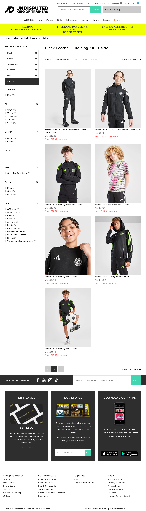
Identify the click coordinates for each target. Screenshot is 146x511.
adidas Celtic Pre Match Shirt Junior (112, 204)
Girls (22, 75)
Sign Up (136, 380)
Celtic (22, 58)
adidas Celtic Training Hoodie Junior (112, 276)
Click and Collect (46, 482)
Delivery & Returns (47, 479)
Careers (76, 479)
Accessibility (114, 486)
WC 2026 (29, 20)
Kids (59, 20)
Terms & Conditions (117, 479)
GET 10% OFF (117, 28)
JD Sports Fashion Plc (83, 482)
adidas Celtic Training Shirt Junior (61, 276)
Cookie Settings (115, 489)
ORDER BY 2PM (72, 29)
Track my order (101, 3)
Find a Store (78, 3)
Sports (96, 20)
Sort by (48, 59)
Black (22, 53)
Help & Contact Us (47, 486)
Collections (71, 20)
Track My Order (45, 489)
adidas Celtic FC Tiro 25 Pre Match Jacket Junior (118, 130)
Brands (106, 20)
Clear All (11, 81)
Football (85, 20)
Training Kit (22, 64)
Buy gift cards (26, 447)
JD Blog (7, 496)
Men (39, 20)
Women (49, 20)
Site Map (112, 493)
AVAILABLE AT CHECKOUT (27, 28)
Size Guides (8, 482)
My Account (63, 3)
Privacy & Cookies (116, 482)
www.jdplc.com (42, 509)
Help (89, 3)
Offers (117, 20)
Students (7, 479)
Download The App (12, 493)
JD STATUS (8, 489)
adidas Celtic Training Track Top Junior (63, 204)
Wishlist (116, 3)
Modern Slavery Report (119, 496)
